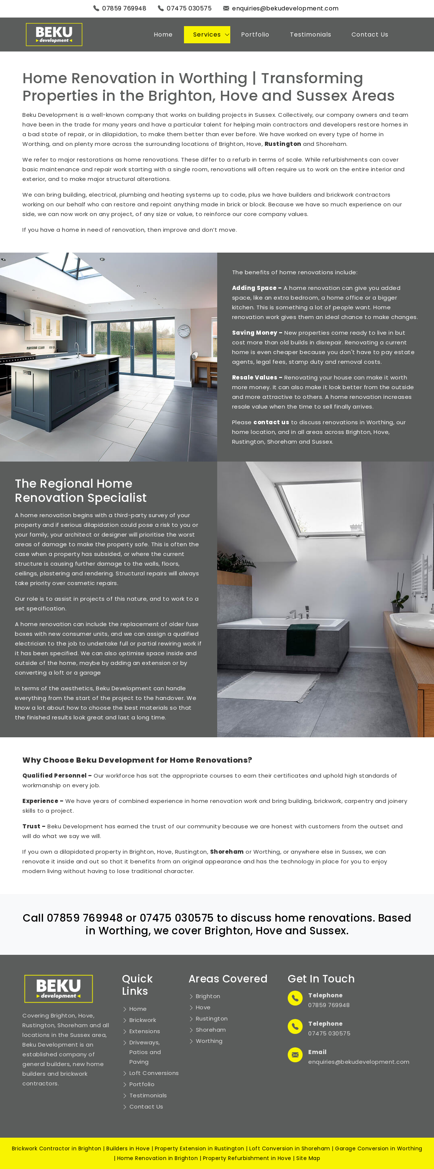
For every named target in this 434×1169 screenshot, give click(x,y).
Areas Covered (228, 979)
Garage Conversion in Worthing (378, 1148)
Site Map (308, 1158)
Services (207, 34)
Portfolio (255, 34)
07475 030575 (189, 8)
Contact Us (370, 34)
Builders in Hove (128, 1148)
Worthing (209, 1041)
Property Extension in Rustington (199, 1148)
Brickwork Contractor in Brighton (57, 1148)
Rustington (212, 1018)
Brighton (208, 996)
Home (163, 34)
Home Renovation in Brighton (157, 1158)
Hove (203, 1007)
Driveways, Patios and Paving (145, 1052)
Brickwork (142, 1020)
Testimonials (310, 34)
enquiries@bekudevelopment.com (285, 8)
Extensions (144, 1031)
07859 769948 (124, 8)
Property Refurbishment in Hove (247, 1158)
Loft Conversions (154, 1073)
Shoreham (211, 1030)
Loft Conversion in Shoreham (289, 1148)
